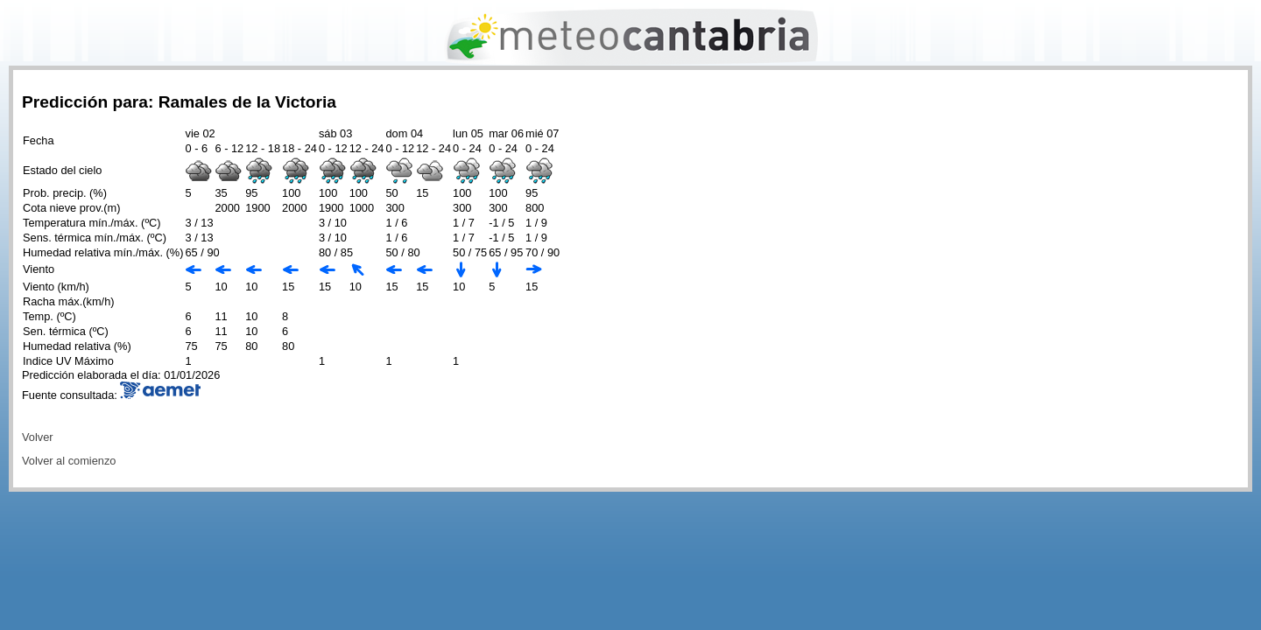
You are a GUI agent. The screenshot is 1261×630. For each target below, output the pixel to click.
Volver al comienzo (69, 460)
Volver (37, 437)
